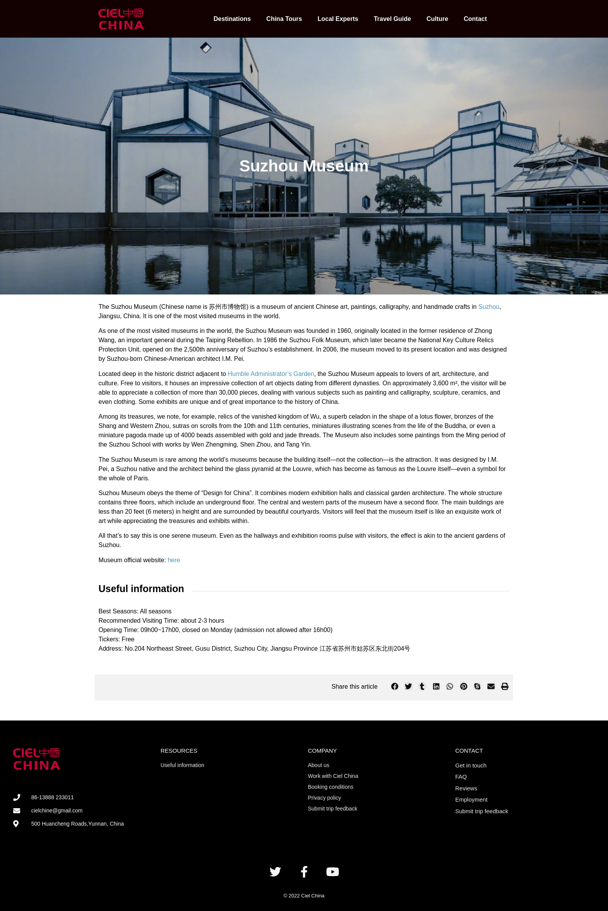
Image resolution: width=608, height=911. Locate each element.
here (174, 560)
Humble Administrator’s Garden (271, 374)
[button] (394, 686)
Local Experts (338, 19)
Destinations (232, 19)
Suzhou (488, 306)
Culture (437, 19)
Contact (475, 19)
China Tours (284, 19)
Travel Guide (392, 19)
